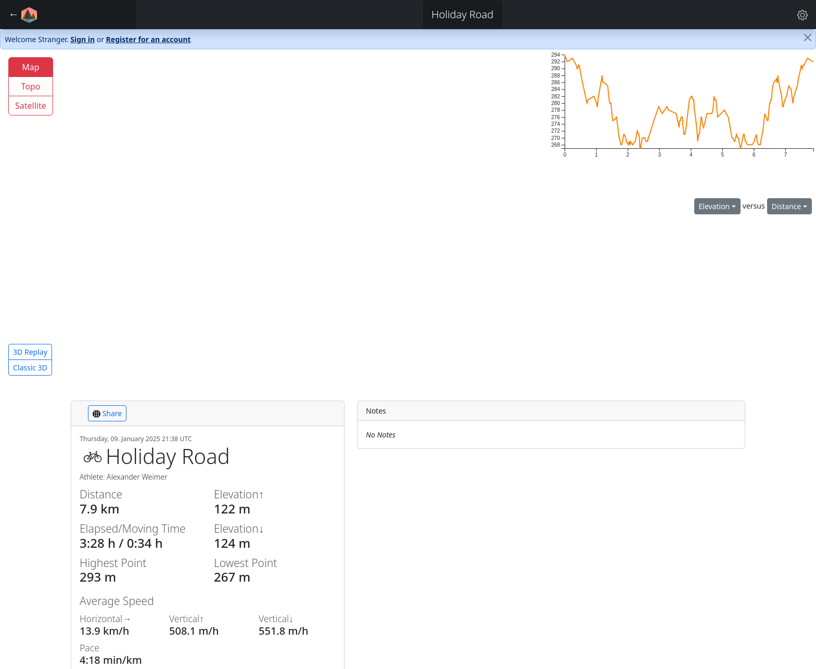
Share (107, 413)
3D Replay (30, 352)
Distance (786, 206)
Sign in (82, 39)
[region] (272, 216)
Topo (30, 86)
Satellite (30, 105)
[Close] (807, 37)
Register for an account (148, 39)
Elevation (714, 206)
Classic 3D (30, 367)
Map (30, 67)
